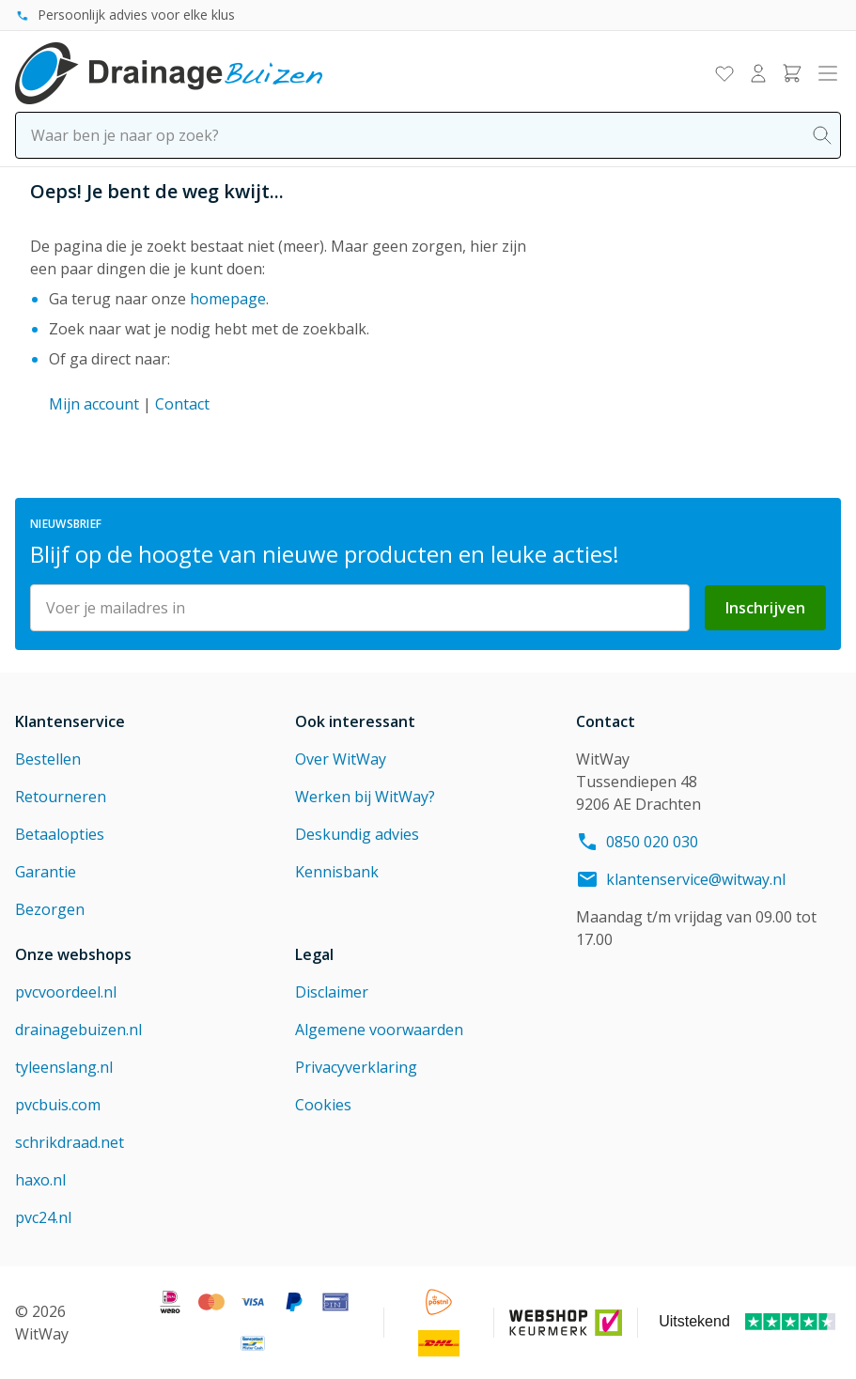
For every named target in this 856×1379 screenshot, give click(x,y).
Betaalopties (59, 834)
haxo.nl (40, 1180)
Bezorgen (50, 909)
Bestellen (48, 759)
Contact (182, 404)
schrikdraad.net (69, 1142)
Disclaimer (331, 992)
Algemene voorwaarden (379, 1029)
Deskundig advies (357, 834)
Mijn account (94, 404)
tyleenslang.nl (64, 1067)
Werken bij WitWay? (365, 796)
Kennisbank (337, 871)
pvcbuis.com (58, 1104)
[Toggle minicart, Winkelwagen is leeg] (792, 73)
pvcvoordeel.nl (66, 992)
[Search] (822, 135)
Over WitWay (340, 759)
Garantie (45, 871)
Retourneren (60, 796)
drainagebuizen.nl (78, 1029)
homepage (228, 298)
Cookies (323, 1104)
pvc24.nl (43, 1217)
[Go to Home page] (168, 73)
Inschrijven (765, 607)
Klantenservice (70, 721)
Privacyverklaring (356, 1067)
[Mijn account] (758, 73)
